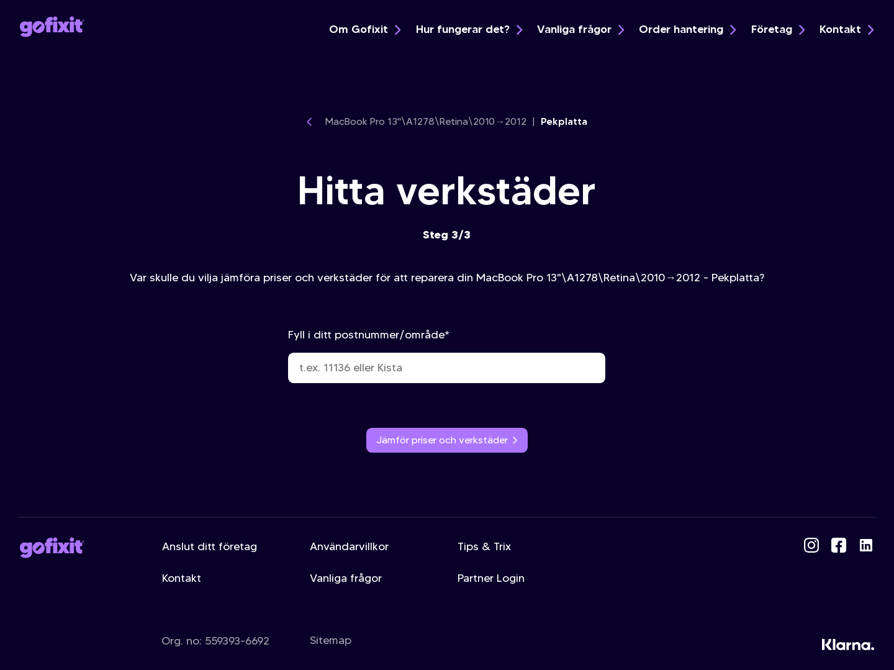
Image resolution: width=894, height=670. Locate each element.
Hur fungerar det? (469, 29)
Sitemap (330, 640)
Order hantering (687, 29)
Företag (778, 29)
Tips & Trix (484, 546)
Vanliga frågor (580, 29)
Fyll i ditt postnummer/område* (446, 355)
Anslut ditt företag (209, 546)
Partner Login (491, 578)
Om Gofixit (364, 29)
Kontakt (847, 29)
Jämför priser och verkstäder (447, 440)
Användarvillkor (349, 546)
